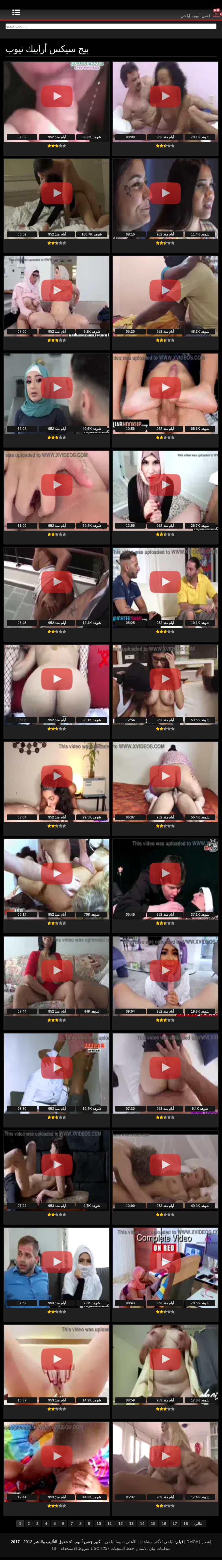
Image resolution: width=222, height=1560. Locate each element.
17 (175, 1526)
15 (153, 1526)
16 (164, 1526)
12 (120, 1526)
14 (142, 1526)
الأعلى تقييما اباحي (120, 1544)
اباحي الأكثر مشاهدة (156, 1544)
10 (99, 1526)
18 (186, 1526)
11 (110, 1526)
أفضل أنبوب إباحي (201, 15)
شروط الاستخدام (75, 1551)
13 (131, 1526)
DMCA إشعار (198, 1544)
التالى (199, 1526)
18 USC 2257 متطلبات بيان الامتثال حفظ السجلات (111, 1551)
